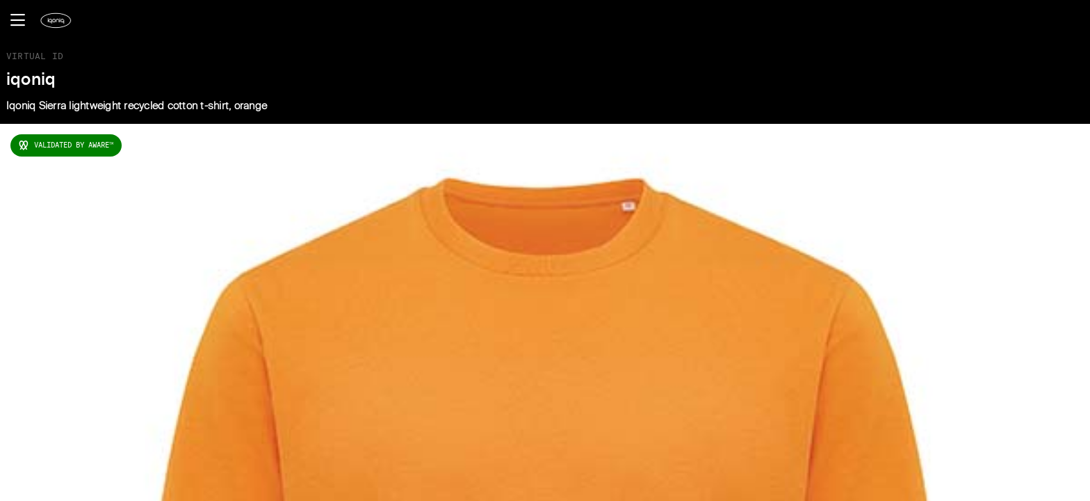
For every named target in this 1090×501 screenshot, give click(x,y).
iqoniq (31, 80)
